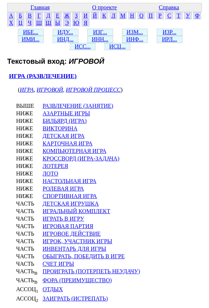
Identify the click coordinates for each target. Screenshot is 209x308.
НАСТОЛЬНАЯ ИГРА (69, 181)
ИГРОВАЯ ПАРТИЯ (68, 226)
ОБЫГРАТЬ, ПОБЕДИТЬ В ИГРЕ (84, 256)
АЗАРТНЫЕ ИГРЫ (66, 113)
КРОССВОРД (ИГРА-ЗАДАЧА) (81, 158)
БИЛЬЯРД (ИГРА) (65, 121)
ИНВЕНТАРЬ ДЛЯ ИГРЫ (74, 249)
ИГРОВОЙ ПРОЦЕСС (93, 90)
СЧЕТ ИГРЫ (58, 264)
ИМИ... (30, 39)
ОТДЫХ (53, 289)
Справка (169, 7)
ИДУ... (65, 32)
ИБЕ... (30, 32)
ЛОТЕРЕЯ (55, 166)
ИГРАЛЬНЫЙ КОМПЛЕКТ (76, 211)
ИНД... (65, 39)
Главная (40, 7)
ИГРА (27, 90)
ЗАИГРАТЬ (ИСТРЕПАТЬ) (75, 298)
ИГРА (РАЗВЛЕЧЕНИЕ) (43, 76)
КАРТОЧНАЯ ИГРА (67, 143)
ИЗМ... (135, 32)
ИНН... (100, 39)
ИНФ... (135, 39)
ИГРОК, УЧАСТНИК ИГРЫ (77, 241)
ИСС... (83, 46)
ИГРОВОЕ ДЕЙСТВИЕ (72, 234)
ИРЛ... (169, 39)
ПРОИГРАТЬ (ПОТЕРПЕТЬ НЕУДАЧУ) (91, 271)
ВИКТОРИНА (60, 128)
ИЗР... (169, 32)
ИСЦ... (117, 46)
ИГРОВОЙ (50, 90)
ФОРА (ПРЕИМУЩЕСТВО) (77, 280)
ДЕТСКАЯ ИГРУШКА (71, 204)
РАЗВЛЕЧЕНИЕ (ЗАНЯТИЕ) (78, 106)
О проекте (104, 7)
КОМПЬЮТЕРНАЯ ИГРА (74, 151)
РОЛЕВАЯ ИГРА (63, 189)
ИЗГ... (100, 32)
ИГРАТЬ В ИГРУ (63, 219)
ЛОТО (50, 173)
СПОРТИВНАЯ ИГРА (70, 196)
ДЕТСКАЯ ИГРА (63, 136)
